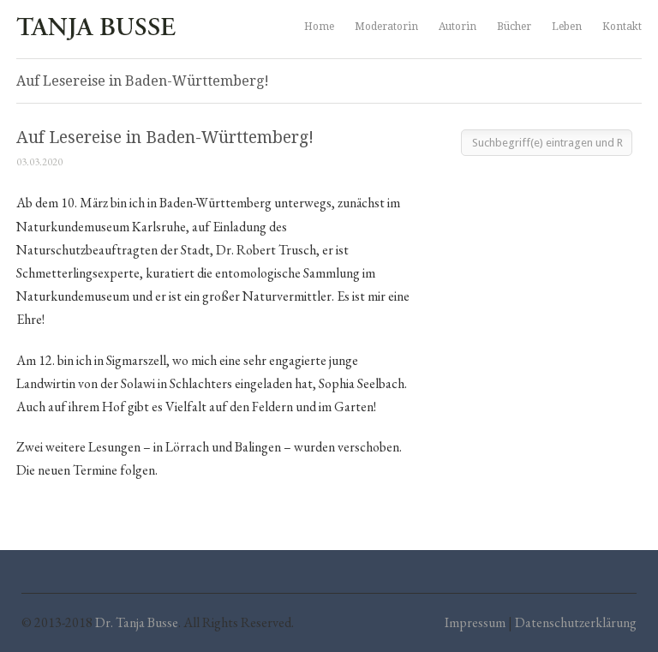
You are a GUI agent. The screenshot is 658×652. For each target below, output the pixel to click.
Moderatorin (386, 27)
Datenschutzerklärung (576, 622)
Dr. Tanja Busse (136, 622)
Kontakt (622, 27)
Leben (567, 27)
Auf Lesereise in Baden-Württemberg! (165, 137)
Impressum (475, 622)
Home (319, 27)
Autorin (457, 27)
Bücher (514, 27)
